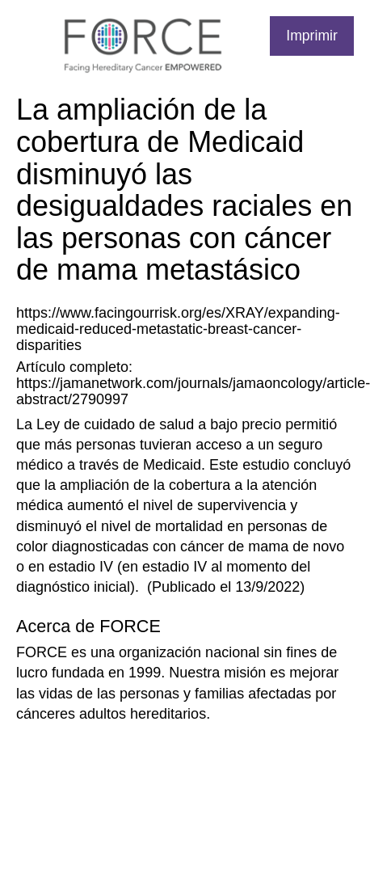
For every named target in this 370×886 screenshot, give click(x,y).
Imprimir (312, 35)
